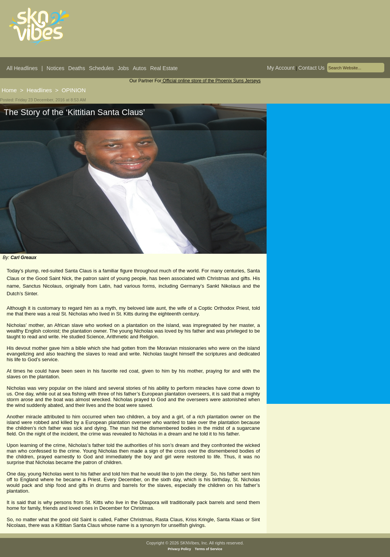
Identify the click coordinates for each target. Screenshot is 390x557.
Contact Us (311, 68)
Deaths (76, 68)
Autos (139, 68)
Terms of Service (208, 549)
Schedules (101, 68)
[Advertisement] (328, 179)
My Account (280, 68)
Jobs (123, 68)
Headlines (39, 90)
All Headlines (22, 68)
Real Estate (163, 68)
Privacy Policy (179, 549)
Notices (55, 68)
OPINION (74, 90)
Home (9, 90)
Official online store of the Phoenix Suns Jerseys (211, 80)
